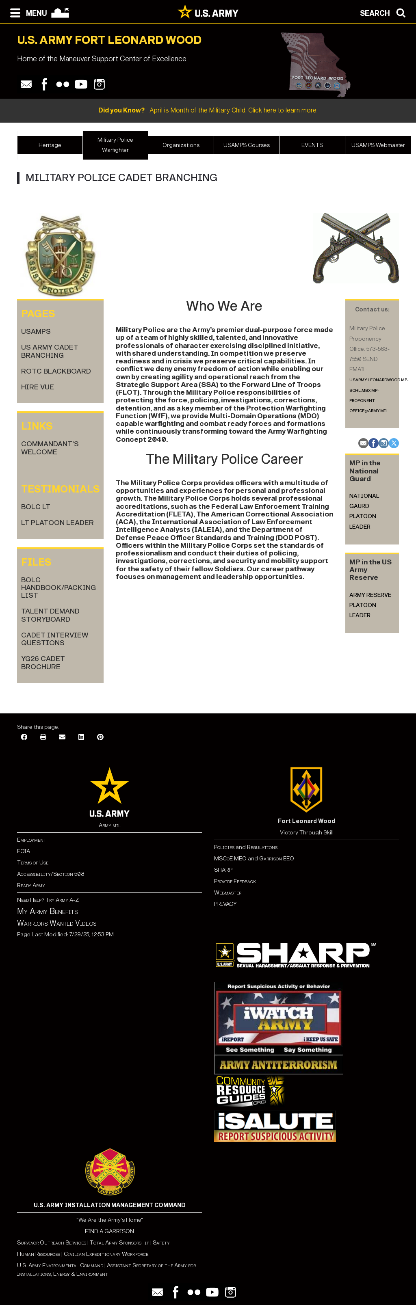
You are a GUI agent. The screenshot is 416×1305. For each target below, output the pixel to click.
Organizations (180, 145)
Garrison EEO (276, 858)
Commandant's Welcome (50, 448)
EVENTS (312, 145)
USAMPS (36, 331)
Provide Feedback (235, 881)
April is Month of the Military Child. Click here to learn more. (208, 110)
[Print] (43, 737)
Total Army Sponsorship (119, 1242)
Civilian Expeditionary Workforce (106, 1254)
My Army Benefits (47, 911)
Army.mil (110, 825)
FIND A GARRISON (109, 1231)
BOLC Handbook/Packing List (58, 588)
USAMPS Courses (246, 145)
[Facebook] (24, 737)
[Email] (62, 737)
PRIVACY (225, 904)
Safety (161, 1242)
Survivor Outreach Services (51, 1242)
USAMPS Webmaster (378, 145)
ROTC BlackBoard (56, 371)
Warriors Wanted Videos (57, 923)
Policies (225, 847)
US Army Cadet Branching (49, 351)
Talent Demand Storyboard (50, 615)
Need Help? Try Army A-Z (48, 900)
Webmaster (227, 892)
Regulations (262, 847)
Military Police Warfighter (115, 144)
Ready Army (31, 885)
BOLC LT (35, 507)
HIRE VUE (37, 387)
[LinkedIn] (81, 737)
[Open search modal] (385, 12)
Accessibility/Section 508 (50, 874)
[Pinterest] (100, 737)
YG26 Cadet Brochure (43, 663)
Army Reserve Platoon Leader (370, 605)
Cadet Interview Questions (54, 639)
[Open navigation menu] (26, 12)
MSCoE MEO (230, 858)
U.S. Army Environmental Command (60, 1265)
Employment (31, 839)
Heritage (50, 145)
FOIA (23, 851)
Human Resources (38, 1254)
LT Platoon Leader (57, 523)
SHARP (223, 869)
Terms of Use (32, 862)
